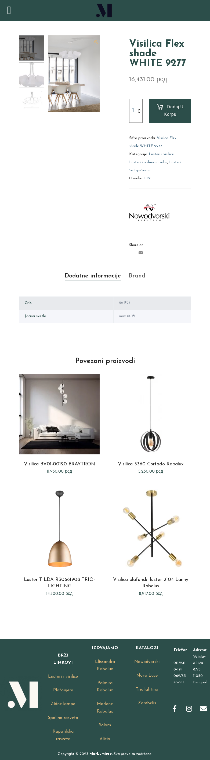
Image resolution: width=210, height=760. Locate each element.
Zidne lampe (63, 704)
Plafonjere (63, 690)
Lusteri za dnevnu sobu (148, 162)
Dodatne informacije (93, 276)
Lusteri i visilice (161, 154)
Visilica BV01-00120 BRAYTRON (59, 464)
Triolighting (147, 689)
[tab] (93, 276)
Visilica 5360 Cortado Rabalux (150, 464)
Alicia (105, 739)
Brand (137, 276)
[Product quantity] (132, 111)
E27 (147, 178)
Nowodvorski (147, 662)
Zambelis (147, 703)
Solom (105, 725)
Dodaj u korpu (173, 110)
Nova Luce (147, 675)
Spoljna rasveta (63, 718)
